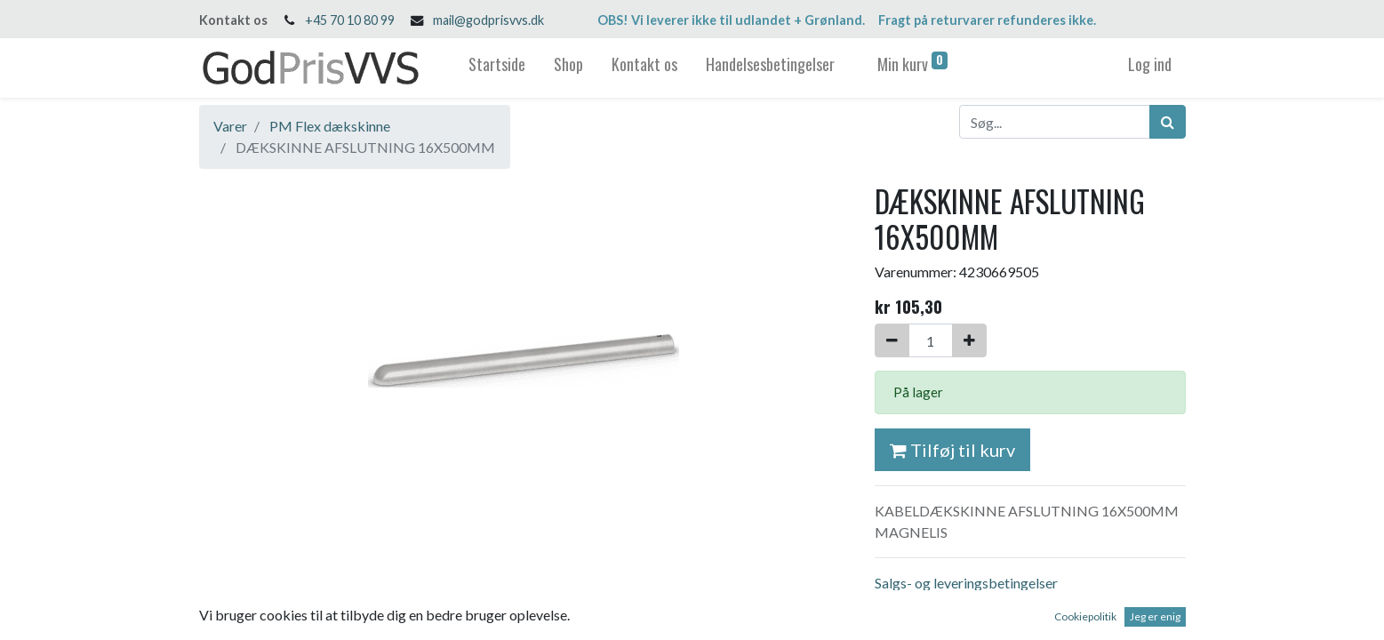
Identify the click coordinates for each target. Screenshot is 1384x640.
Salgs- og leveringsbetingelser (966, 582)
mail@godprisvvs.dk (488, 20)
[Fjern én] (892, 340)
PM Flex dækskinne (329, 125)
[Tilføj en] (969, 340)
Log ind (1150, 64)
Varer (230, 125)
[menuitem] (496, 68)
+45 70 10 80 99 (350, 20)
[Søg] (1167, 122)
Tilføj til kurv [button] (952, 449)
